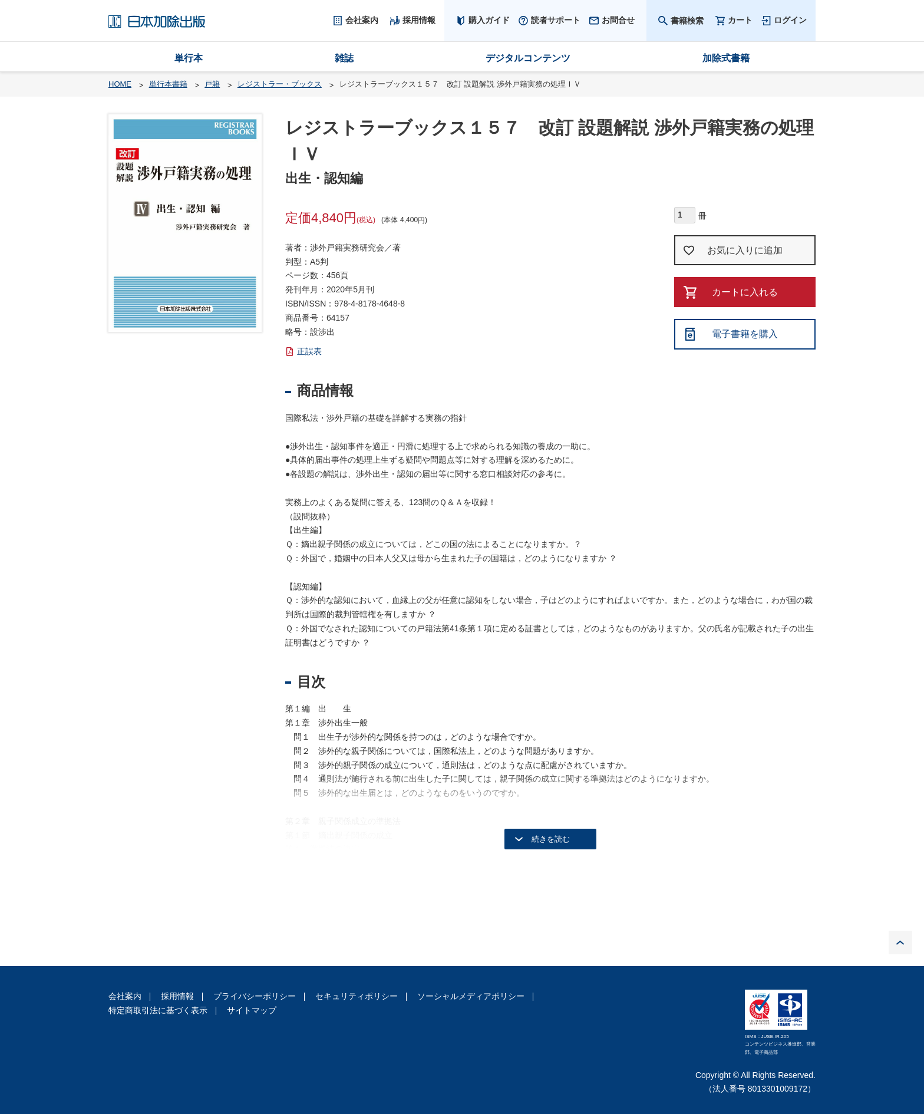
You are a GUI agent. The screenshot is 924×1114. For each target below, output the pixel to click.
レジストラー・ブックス (279, 84)
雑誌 (344, 58)
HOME (119, 84)
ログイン (790, 20)
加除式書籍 (726, 58)
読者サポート (555, 20)
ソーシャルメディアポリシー (470, 996)
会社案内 (124, 996)
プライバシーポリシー (254, 996)
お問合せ (618, 20)
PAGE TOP (900, 942)
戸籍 (212, 84)
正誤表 (309, 351)
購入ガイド (489, 20)
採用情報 (177, 996)
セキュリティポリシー (356, 996)
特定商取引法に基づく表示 (157, 1010)
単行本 (188, 58)
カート (740, 20)
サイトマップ (251, 1010)
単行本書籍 (168, 84)
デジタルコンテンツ (528, 58)
